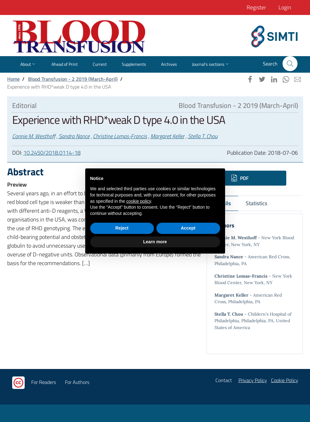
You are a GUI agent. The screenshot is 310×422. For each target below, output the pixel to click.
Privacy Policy (253, 380)
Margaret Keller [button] (167, 136)
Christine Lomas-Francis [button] (120, 136)
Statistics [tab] (256, 203)
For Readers (43, 382)
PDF (240, 178)
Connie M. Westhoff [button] (33, 136)
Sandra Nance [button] (74, 136)
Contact (223, 380)
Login (284, 7)
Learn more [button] (155, 241)
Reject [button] (121, 228)
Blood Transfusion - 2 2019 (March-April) (73, 79)
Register (256, 7)
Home (13, 79)
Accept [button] (188, 228)
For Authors (77, 382)
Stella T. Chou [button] (203, 136)
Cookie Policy (284, 380)
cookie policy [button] (138, 201)
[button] (290, 63)
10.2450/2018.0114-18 (52, 152)
